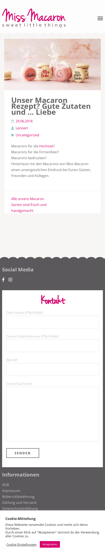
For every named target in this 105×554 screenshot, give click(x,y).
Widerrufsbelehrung (18, 496)
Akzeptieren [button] (49, 544)
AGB (5, 484)
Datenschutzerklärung (20, 508)
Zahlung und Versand (19, 502)
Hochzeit (46, 146)
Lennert (22, 128)
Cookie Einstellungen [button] (21, 544)
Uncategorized (27, 135)
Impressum (11, 490)
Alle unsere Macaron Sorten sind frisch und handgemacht (29, 204)
